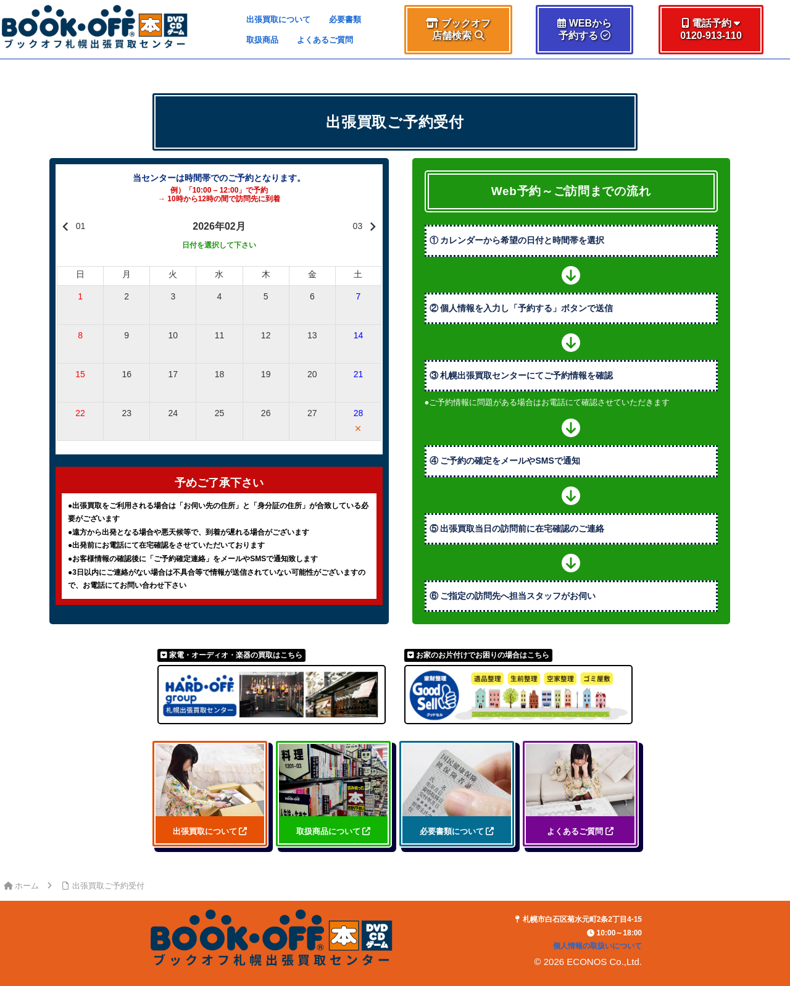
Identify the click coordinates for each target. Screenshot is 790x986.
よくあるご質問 (325, 39)
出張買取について (278, 19)
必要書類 (345, 19)
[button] (458, 30)
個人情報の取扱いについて (597, 946)
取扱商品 (262, 39)
